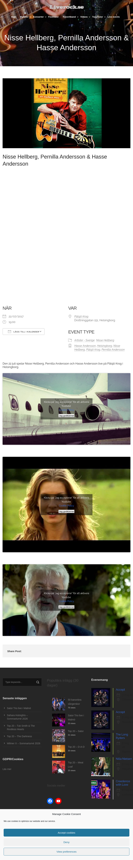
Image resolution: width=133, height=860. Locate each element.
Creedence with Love (123, 783)
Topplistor (97, 17)
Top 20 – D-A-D (76, 746)
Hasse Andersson (85, 345)
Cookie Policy (66, 410)
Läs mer (7, 769)
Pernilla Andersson (113, 349)
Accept (120, 689)
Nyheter (24, 17)
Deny (66, 842)
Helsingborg (104, 345)
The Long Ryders (122, 736)
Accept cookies (66, 832)
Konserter (38, 17)
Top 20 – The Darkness (19, 736)
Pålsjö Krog (81, 316)
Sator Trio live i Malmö (19, 708)
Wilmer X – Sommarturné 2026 (23, 743)
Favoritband (69, 17)
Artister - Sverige (84, 340)
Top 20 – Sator (76, 731)
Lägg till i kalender (23, 331)
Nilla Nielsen (124, 758)
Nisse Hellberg (105, 340)
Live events (114, 17)
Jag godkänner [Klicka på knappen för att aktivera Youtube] (66, 415)
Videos (84, 17)
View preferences (66, 851)
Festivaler (53, 17)
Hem (13, 17)
